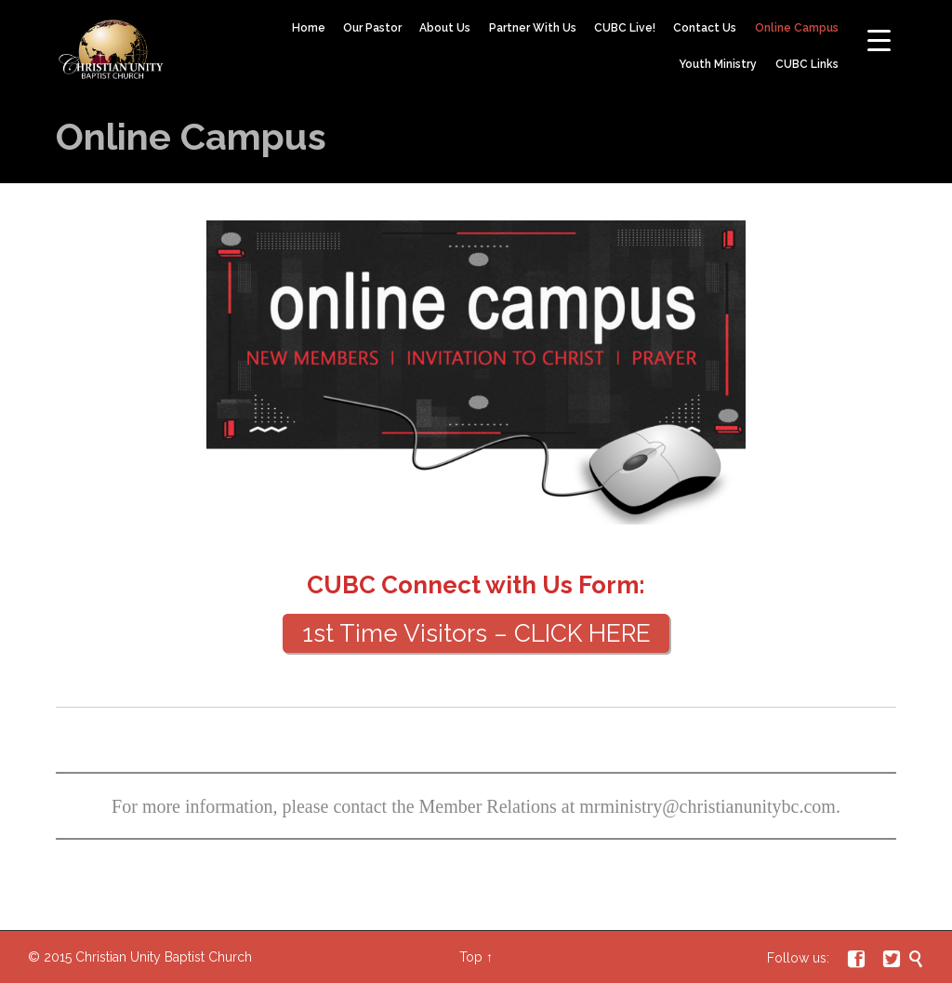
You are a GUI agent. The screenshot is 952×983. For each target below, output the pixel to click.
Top (471, 957)
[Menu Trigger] (879, 39)
